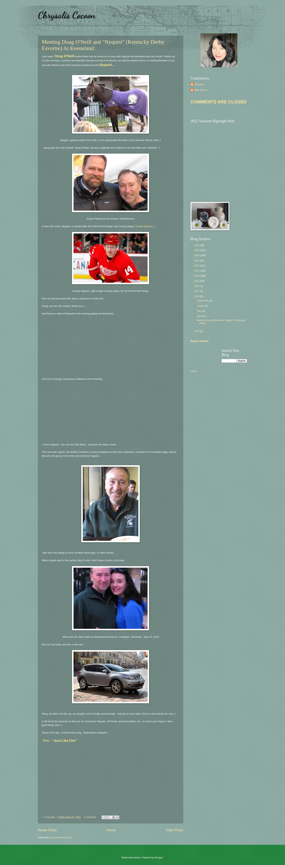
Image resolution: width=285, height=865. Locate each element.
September (203, 300)
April (199, 316)
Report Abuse (200, 341)
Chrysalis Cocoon (66, 15)
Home (111, 830)
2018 (197, 286)
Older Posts (174, 830)
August (201, 305)
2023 (197, 260)
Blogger (159, 857)
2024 (197, 255)
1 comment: (90, 817)
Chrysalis (199, 84)
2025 (197, 250)
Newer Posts (47, 830)
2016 (197, 296)
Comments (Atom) (62, 837)
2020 (197, 275)
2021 (197, 270)
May (199, 311)
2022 (197, 265)
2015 (197, 331)
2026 (197, 245)
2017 (197, 291)
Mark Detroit (200, 90)
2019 (197, 281)
